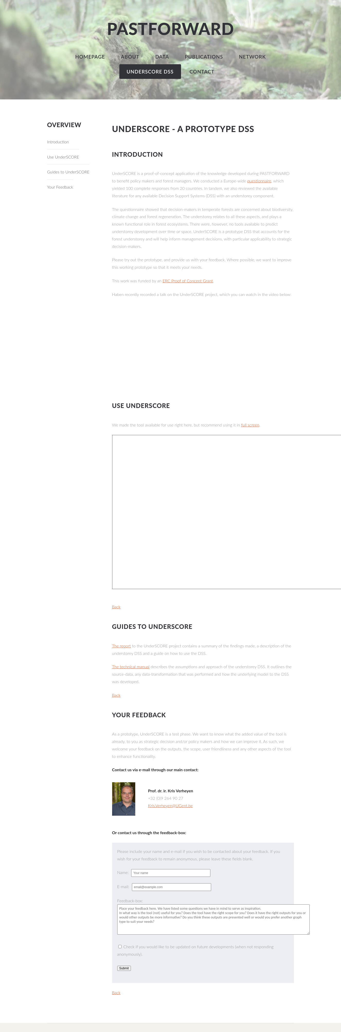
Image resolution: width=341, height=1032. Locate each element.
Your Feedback (60, 186)
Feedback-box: (130, 900)
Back (116, 606)
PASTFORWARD (170, 29)
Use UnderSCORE (63, 156)
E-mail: (123, 886)
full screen (250, 424)
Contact (202, 72)
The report (121, 645)
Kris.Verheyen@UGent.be (170, 805)
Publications (204, 57)
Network (252, 57)
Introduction (58, 141)
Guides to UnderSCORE (68, 171)
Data (162, 57)
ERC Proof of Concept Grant (188, 280)
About (130, 57)
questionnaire (259, 180)
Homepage (90, 57)
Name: (123, 872)
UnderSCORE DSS (150, 72)
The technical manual (131, 666)
